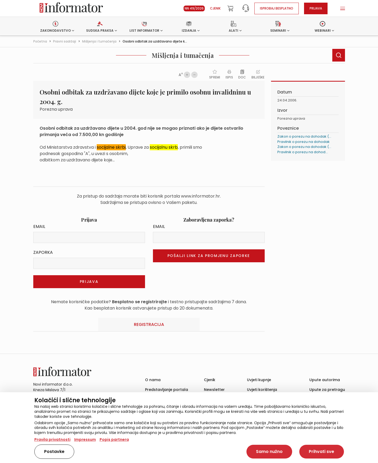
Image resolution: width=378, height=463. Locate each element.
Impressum (85, 439)
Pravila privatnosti (52, 439)
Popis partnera (114, 439)
